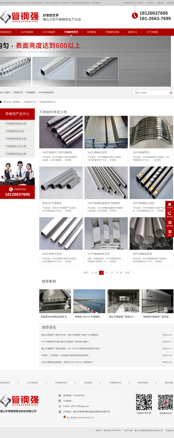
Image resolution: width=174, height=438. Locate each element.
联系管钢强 (143, 383)
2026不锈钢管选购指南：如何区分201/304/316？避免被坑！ (67, 362)
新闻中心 (132, 32)
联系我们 (150, 3)
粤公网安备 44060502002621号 (78, 418)
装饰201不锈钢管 (52, 203)
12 (101, 273)
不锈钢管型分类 (15, 131)
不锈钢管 (16, 102)
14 (112, 273)
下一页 (119, 273)
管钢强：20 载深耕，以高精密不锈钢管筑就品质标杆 (65, 355)
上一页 (94, 273)
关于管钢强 (152, 32)
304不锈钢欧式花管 (144, 203)
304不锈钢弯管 (141, 152)
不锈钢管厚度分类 (47, 102)
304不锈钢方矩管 (52, 253)
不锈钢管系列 (71, 32)
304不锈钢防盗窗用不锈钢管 (103, 203)
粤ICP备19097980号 (112, 430)
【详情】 (68, 160)
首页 (86, 273)
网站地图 (170, 3)
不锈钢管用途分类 (16, 153)
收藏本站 (160, 3)
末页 (127, 273)
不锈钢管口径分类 (16, 146)
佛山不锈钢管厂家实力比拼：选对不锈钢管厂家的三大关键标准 (69, 335)
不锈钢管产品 (29, 102)
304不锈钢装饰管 (46, 92)
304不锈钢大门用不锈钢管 (57, 152)
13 (107, 273)
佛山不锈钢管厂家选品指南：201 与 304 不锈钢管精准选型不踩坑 (70, 348)
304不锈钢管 (27, 32)
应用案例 (91, 32)
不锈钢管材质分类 (16, 123)
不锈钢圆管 (31, 92)
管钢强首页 (6, 32)
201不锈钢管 (48, 32)
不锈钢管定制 (128, 3)
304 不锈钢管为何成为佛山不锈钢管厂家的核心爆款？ (65, 342)
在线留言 (140, 3)
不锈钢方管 (18, 92)
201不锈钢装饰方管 (98, 253)
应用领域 (88, 383)
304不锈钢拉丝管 (97, 152)
